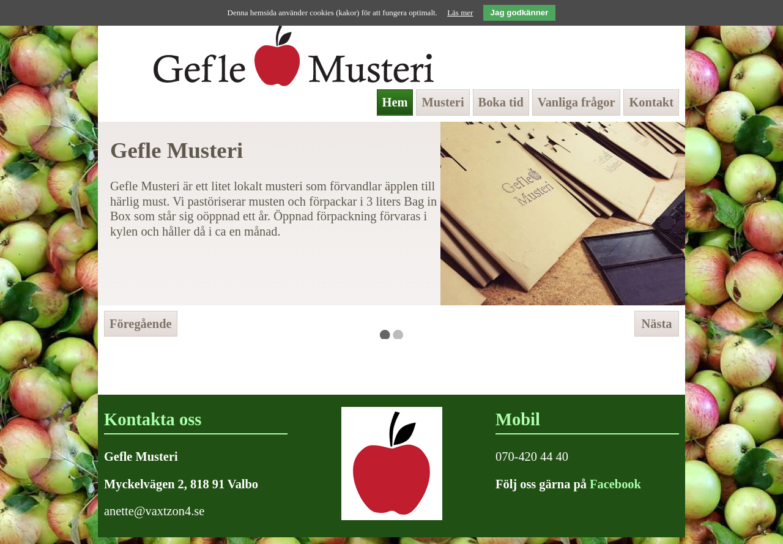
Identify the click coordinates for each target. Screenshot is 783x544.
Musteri (442, 102)
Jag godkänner (520, 12)
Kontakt (651, 102)
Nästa (657, 323)
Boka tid (501, 102)
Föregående (140, 323)
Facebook (615, 484)
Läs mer (460, 12)
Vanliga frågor (576, 102)
